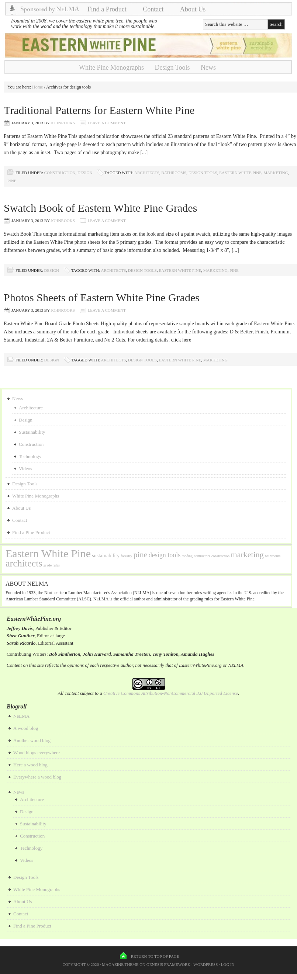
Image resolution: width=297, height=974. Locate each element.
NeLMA (21, 716)
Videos (25, 468)
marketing (275, 172)
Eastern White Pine (240, 172)
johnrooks (63, 123)
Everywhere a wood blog (37, 777)
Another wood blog (32, 740)
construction (220, 556)
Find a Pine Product (31, 532)
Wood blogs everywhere (36, 752)
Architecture (31, 407)
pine (11, 180)
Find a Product (107, 9)
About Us (193, 9)
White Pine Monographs (111, 67)
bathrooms (173, 172)
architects (146, 172)
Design (84, 172)
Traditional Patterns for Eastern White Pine (99, 110)
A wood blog (25, 728)
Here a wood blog (30, 764)
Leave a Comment (107, 123)
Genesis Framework (168, 964)
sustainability (106, 555)
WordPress (205, 964)
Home (37, 87)
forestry (126, 556)
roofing (187, 556)
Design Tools (172, 67)
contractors (202, 556)
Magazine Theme (120, 964)
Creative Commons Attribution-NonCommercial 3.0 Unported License (170, 693)
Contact (153, 9)
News (208, 67)
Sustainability (32, 432)
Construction (60, 172)
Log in (228, 964)
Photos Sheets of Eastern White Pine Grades (102, 297)
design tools (203, 172)
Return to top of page (155, 956)
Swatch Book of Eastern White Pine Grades (100, 208)
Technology (30, 456)
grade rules (52, 565)
